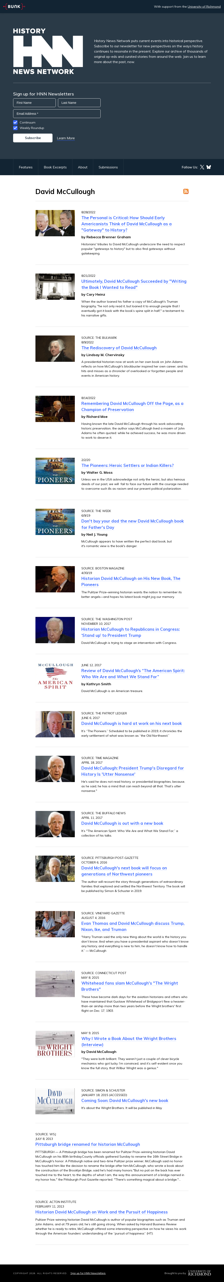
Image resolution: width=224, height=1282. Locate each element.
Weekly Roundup (32, 128)
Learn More (66, 138)
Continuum (27, 122)
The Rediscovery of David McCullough (119, 347)
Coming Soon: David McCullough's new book (124, 1100)
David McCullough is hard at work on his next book (131, 723)
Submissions (108, 167)
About (83, 167)
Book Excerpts (55, 167)
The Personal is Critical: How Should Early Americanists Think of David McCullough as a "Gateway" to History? (126, 224)
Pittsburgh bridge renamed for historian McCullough (87, 1144)
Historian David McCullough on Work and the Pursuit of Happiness (101, 1212)
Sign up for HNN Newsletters (88, 1273)
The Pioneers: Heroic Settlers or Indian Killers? (127, 465)
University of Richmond (204, 7)
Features (26, 167)
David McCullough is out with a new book (122, 823)
